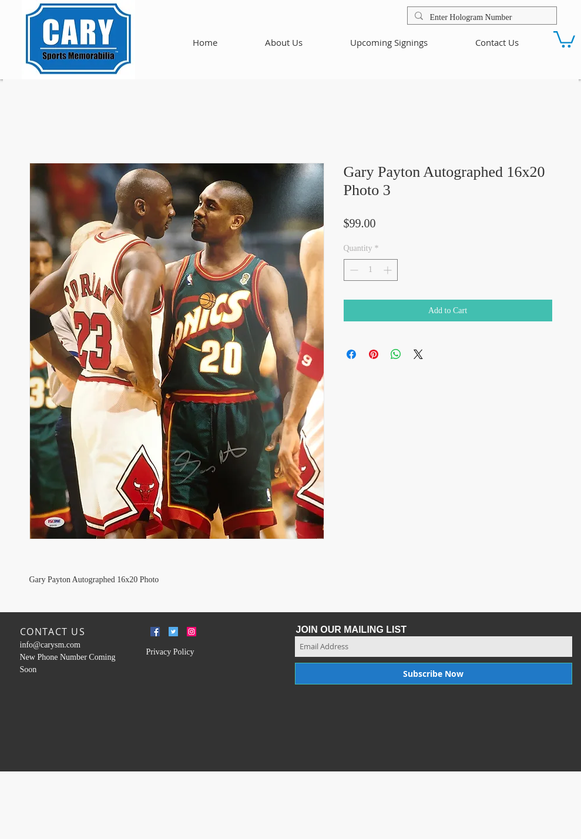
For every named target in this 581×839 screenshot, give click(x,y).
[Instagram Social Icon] (191, 631)
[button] (564, 38)
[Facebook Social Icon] (155, 631)
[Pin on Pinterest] (374, 354)
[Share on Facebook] (351, 354)
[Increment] (388, 270)
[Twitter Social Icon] (173, 631)
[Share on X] (418, 354)
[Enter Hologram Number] (481, 17)
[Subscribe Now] (433, 673)
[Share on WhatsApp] (396, 354)
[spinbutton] (370, 270)
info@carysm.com (50, 644)
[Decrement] (352, 270)
